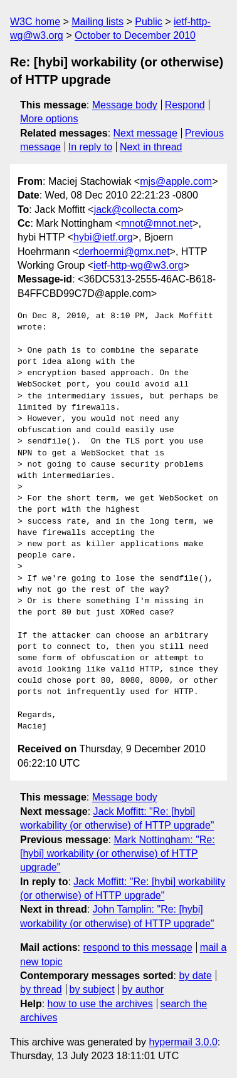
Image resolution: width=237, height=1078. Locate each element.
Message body (124, 105)
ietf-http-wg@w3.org (138, 265)
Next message (145, 133)
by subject (92, 989)
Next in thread (151, 147)
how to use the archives (100, 1003)
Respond (185, 105)
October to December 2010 (135, 35)
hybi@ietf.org (103, 237)
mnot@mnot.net (156, 223)
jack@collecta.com (136, 209)
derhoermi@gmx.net (123, 251)
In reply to (90, 147)
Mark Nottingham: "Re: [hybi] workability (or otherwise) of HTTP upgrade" (117, 853)
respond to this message (137, 947)
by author (143, 989)
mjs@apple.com (176, 181)
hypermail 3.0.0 (183, 1042)
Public (148, 21)
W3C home (35, 21)
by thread (41, 989)
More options (49, 118)
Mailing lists (97, 21)
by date (195, 975)
